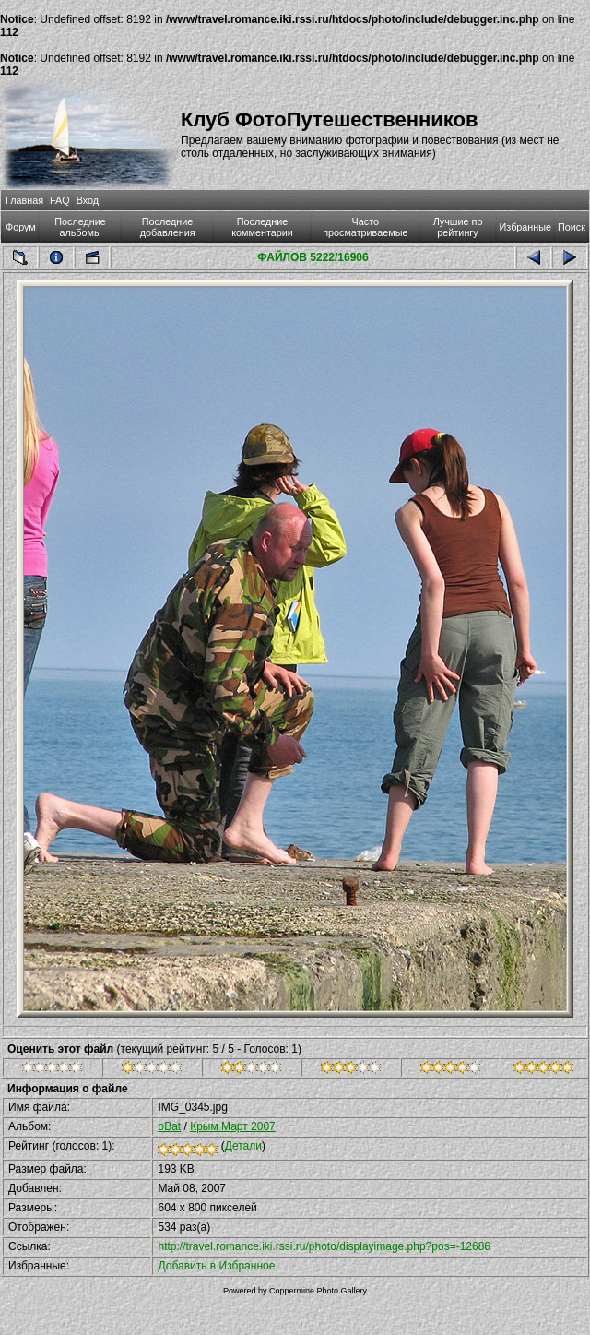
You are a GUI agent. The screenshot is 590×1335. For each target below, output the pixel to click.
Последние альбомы (80, 227)
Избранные (525, 226)
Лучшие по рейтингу (458, 227)
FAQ (60, 200)
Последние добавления (167, 227)
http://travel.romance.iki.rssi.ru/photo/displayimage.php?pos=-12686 (324, 1246)
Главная (24, 200)
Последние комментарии (262, 227)
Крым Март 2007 (233, 1126)
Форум (21, 226)
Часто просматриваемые (365, 227)
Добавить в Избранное (216, 1265)
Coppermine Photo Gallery (318, 1290)
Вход (88, 200)
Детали (243, 1145)
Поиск (571, 226)
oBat (169, 1126)
